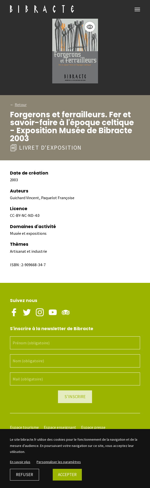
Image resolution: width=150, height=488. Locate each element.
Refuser (24, 474)
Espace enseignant (60, 427)
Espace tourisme (24, 427)
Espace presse (93, 427)
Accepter (67, 474)
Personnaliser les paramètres (59, 462)
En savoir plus (20, 462)
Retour (21, 104)
